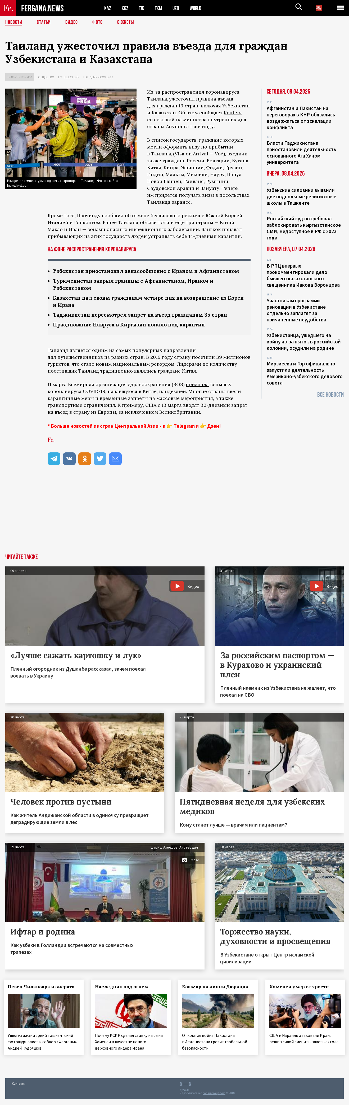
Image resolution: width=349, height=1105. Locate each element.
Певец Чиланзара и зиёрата (42, 994)
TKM (159, 8)
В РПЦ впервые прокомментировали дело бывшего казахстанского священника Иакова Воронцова (303, 275)
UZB (177, 8)
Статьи (44, 22)
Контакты (18, 1089)
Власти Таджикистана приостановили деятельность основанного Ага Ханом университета (301, 152)
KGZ (125, 8)
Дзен (213, 433)
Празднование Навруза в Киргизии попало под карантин (132, 331)
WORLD (197, 8)
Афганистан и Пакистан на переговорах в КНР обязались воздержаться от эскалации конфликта (301, 117)
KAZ (107, 8)
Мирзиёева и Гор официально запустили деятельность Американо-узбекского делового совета (305, 373)
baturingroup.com (214, 1099)
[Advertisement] (174, 521)
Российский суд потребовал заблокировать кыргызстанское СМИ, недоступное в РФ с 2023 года (304, 228)
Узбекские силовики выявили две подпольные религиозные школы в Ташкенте (301, 196)
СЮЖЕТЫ (125, 22)
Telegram (184, 433)
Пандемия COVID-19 (98, 77)
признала (197, 391)
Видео (71, 22)
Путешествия (68, 77)
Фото (97, 22)
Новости (13, 22)
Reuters (233, 113)
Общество (46, 77)
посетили (203, 364)
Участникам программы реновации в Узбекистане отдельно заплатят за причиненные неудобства (296, 310)
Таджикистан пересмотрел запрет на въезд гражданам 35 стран (143, 321)
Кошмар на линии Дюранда (217, 994)
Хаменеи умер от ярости (300, 994)
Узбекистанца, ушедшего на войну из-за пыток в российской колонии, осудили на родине (304, 341)
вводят (191, 412)
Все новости (330, 395)
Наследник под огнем (123, 994)
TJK (142, 8)
